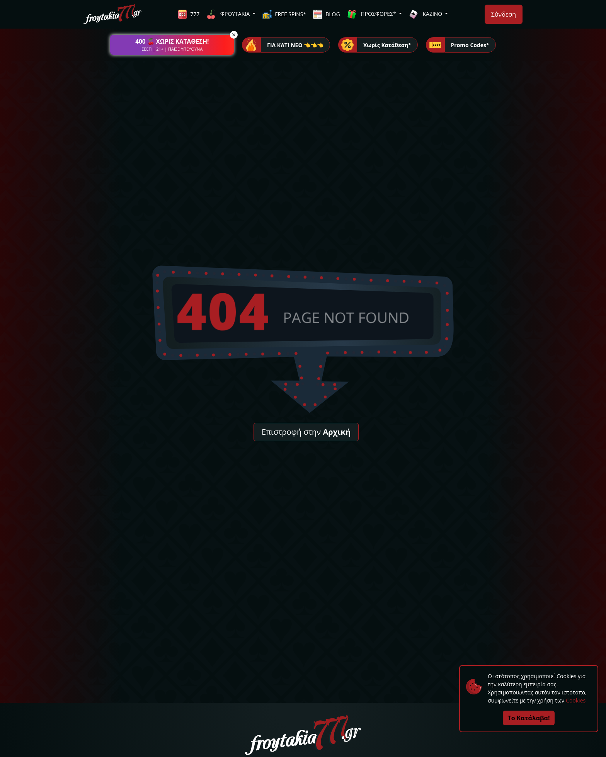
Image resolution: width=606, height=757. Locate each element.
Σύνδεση (503, 14)
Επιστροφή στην (306, 432)
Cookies (576, 700)
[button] (172, 45)
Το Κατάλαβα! (529, 718)
